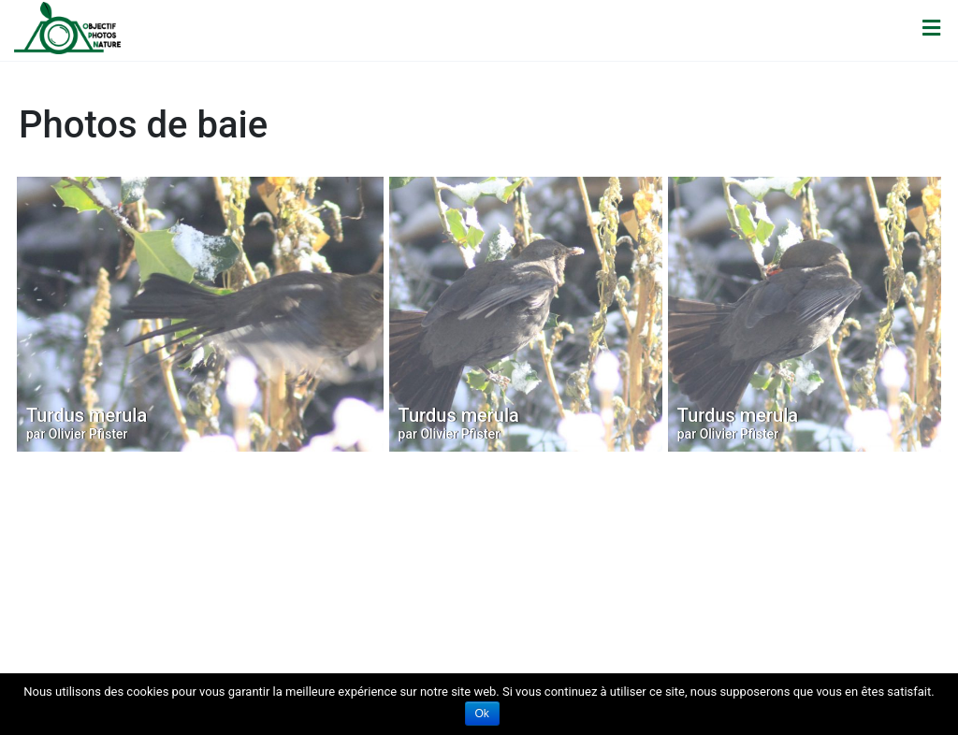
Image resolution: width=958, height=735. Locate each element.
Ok (482, 713)
